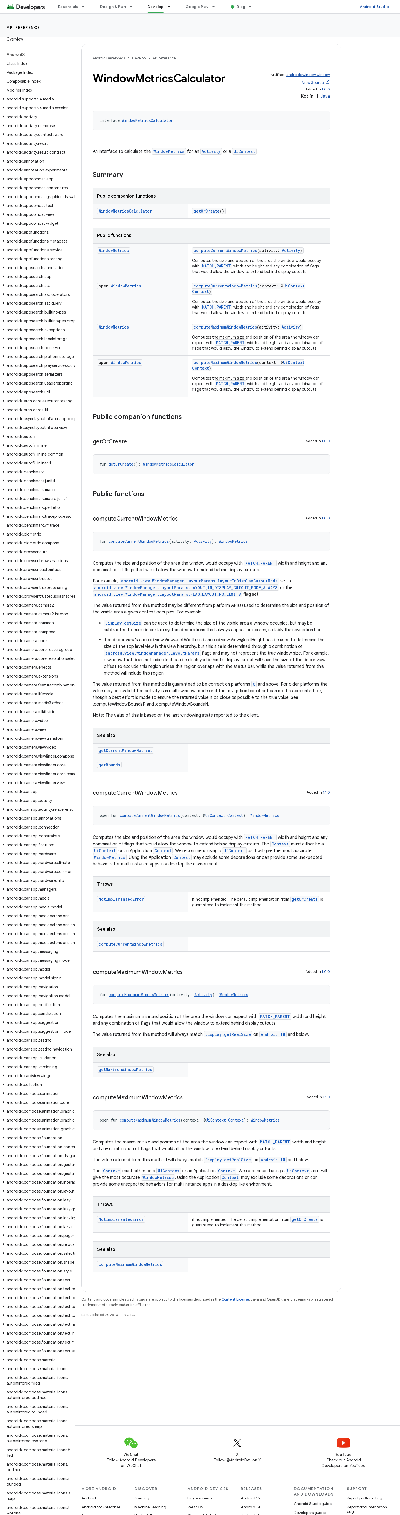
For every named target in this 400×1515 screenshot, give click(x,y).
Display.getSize (123, 623)
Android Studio (374, 6)
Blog (241, 6)
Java (325, 96)
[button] (36, 99)
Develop (139, 58)
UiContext (244, 151)
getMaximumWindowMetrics (125, 1069)
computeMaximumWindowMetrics (225, 327)
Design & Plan (113, 6)
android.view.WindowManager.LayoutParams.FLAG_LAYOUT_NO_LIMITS (167, 594)
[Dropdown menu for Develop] (171, 6)
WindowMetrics (168, 151)
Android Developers (109, 58)
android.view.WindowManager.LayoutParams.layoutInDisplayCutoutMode (199, 581)
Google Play (197, 6)
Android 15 (250, 1498)
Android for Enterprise (100, 1506)
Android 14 (250, 1506)
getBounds (109, 764)
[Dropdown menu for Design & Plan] (133, 6)
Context (200, 291)
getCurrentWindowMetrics (125, 750)
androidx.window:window (308, 74)
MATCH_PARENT (216, 266)
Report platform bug (364, 1498)
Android (88, 1498)
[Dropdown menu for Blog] (252, 6)
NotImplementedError (121, 899)
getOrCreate (207, 211)
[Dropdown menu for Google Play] (216, 6)
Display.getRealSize (228, 1034)
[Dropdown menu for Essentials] (85, 6)
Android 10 (273, 1034)
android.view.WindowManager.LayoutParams (152, 653)
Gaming (141, 1498)
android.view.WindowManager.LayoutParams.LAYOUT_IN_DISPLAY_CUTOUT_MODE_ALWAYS (186, 587)
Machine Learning (150, 1506)
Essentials (68, 6)
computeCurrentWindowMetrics (225, 250)
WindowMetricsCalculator (147, 120)
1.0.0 (326, 89)
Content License (235, 1299)
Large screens (200, 1498)
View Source (313, 82)
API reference (23, 27)
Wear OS (195, 1506)
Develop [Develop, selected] (156, 6)
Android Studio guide (313, 1503)
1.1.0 (326, 792)
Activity (211, 151)
